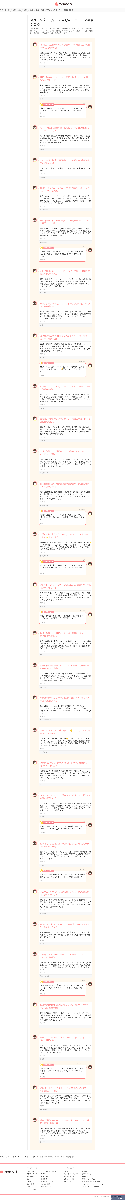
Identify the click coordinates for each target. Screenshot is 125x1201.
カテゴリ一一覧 (69, 1179)
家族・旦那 (44, 1176)
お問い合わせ (86, 1174)
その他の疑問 (45, 1184)
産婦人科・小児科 (47, 1181)
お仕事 (29, 1181)
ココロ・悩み (45, 1174)
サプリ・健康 (31, 1189)
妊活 (28, 1187)
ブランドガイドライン (71, 1174)
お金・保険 (30, 1176)
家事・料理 (30, 1184)
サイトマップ (68, 1181)
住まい (29, 1179)
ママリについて (69, 1171)
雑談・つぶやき (46, 1187)
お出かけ (44, 1179)
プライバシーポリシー (89, 1179)
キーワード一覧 (69, 1176)
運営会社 (85, 1171)
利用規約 (85, 1176)
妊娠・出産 (30, 1171)
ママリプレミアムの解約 (90, 1187)
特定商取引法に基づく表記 (91, 1181)
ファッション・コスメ (48, 1171)
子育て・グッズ (32, 1174)
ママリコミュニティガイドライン (93, 1184)
